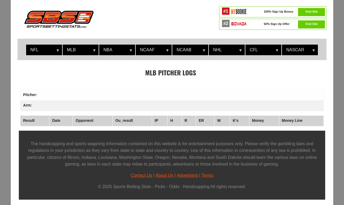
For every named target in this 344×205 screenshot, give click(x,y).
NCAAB (188, 51)
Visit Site (311, 11)
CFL (261, 51)
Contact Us (141, 175)
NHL (225, 51)
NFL (42, 51)
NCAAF (152, 51)
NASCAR (298, 51)
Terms (207, 175)
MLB (79, 51)
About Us (164, 175)
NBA (115, 51)
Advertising (187, 175)
